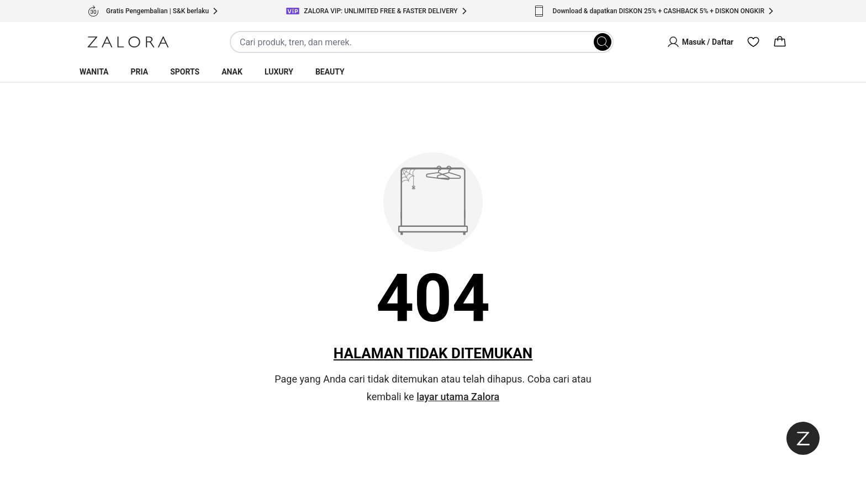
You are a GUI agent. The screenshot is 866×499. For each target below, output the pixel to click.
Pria (140, 71)
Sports (184, 71)
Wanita (94, 71)
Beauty (330, 71)
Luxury (279, 71)
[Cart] (779, 42)
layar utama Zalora (457, 396)
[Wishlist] (753, 42)
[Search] (602, 42)
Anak (231, 71)
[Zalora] (128, 41)
